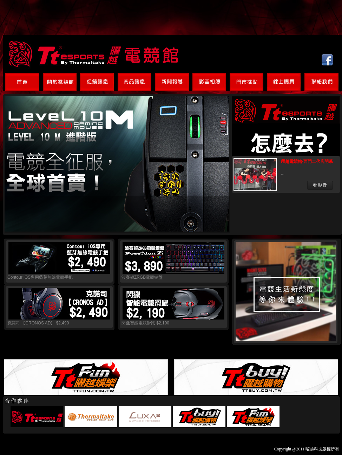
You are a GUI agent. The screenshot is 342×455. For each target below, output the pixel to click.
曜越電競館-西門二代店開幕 (307, 161)
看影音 (320, 185)
